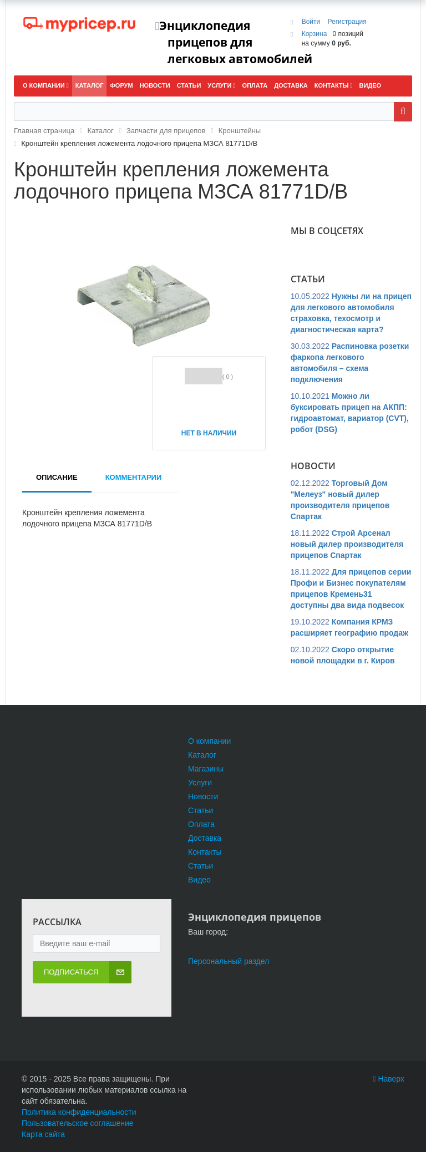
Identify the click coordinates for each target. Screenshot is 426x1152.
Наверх (388, 1078)
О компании (209, 741)
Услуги (200, 782)
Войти (312, 22)
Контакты (204, 851)
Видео (199, 879)
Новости (203, 796)
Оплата (201, 824)
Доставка (204, 838)
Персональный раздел (228, 961)
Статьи (200, 810)
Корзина (314, 34)
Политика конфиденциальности (79, 1112)
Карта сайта (43, 1134)
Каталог (202, 754)
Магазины (206, 768)
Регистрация (347, 22)
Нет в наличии (209, 433)
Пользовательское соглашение (78, 1123)
